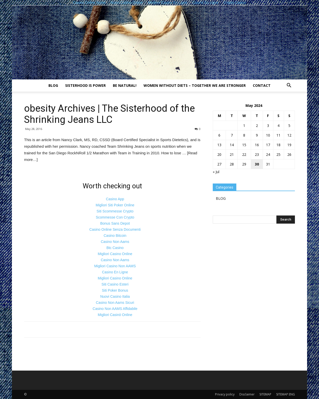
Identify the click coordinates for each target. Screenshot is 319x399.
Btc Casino (115, 248)
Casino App (115, 199)
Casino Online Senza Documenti (114, 229)
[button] (289, 86)
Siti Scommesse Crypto (115, 211)
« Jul (216, 171)
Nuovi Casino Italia (115, 296)
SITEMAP (265, 394)
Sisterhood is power (85, 85)
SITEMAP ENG (285, 394)
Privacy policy (225, 394)
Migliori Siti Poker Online (115, 205)
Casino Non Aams (115, 242)
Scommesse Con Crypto (115, 217)
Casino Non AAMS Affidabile (115, 309)
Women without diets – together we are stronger (195, 85)
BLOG (53, 85)
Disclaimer (247, 394)
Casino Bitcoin (115, 236)
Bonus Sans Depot (115, 223)
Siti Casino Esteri (115, 284)
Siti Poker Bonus (115, 290)
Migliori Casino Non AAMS (115, 266)
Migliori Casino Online (115, 254)
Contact (262, 85)
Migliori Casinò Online (115, 315)
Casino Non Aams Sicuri (115, 303)
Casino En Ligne (115, 272)
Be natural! (124, 85)
